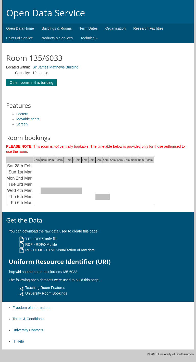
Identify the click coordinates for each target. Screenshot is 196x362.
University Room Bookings (46, 293)
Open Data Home (20, 28)
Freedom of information (31, 308)
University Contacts (28, 330)
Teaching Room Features (45, 288)
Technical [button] (89, 38)
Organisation (115, 28)
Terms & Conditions (28, 319)
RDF (29, 244)
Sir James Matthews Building (55, 67)
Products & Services (57, 38)
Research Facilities (148, 28)
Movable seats (27, 119)
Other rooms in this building (31, 82)
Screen (22, 124)
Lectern (22, 114)
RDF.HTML (34, 250)
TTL (28, 239)
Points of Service (19, 38)
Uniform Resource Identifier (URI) (60, 261)
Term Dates (88, 28)
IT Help (18, 341)
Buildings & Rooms (57, 28)
